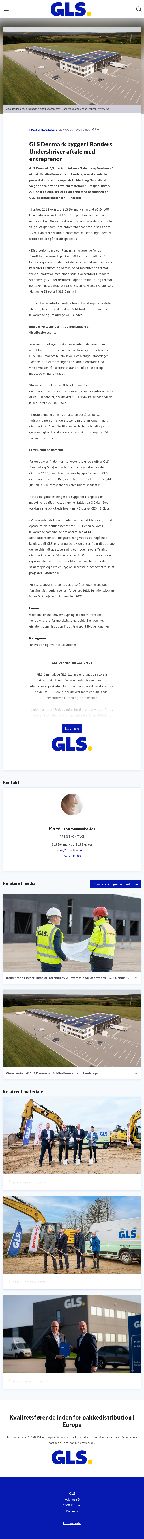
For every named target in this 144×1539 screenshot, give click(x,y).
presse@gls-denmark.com (72, 850)
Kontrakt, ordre (39, 620)
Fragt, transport (75, 626)
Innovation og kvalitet (44, 645)
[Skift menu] (6, 9)
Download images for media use (115, 884)
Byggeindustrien (98, 626)
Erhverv (57, 614)
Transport (96, 614)
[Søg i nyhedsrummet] (139, 9)
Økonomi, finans (40, 614)
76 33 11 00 (72, 856)
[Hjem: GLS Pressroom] (71, 9)
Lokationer (68, 645)
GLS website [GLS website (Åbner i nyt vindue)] (72, 1523)
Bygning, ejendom (75, 614)
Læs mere (72, 728)
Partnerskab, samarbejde (68, 620)
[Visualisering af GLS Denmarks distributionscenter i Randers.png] (72, 1028)
